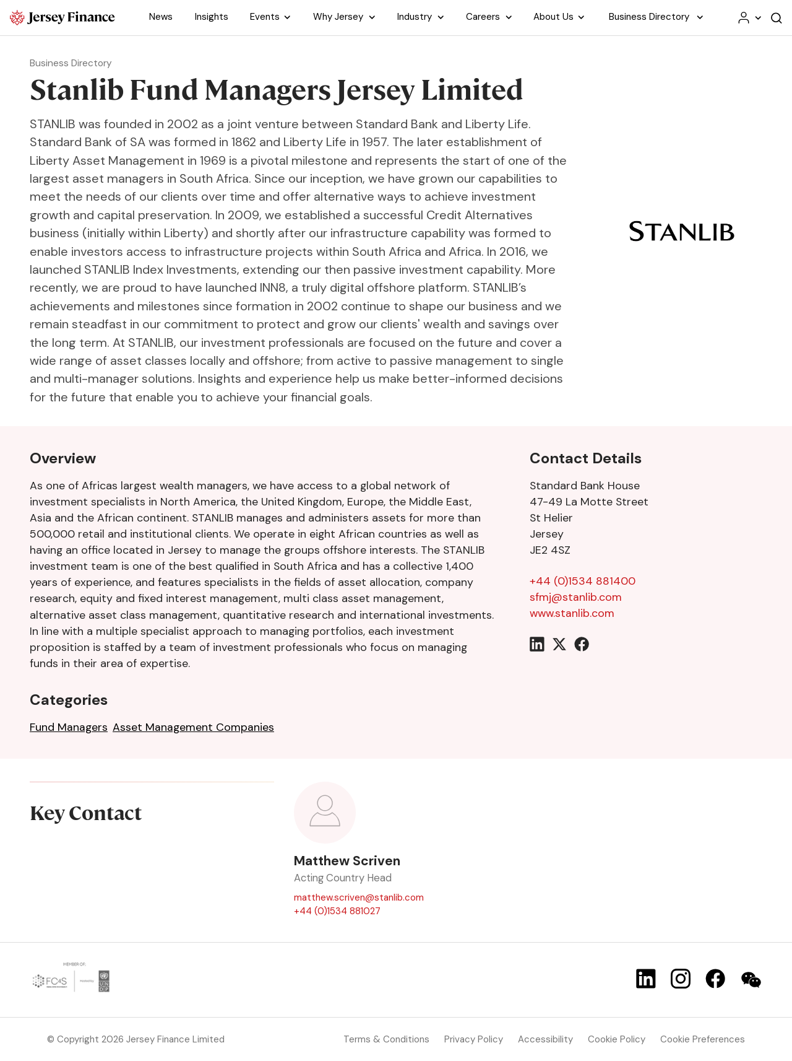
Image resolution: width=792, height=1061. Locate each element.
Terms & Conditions (386, 1039)
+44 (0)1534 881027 (337, 912)
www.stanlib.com (572, 613)
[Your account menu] (748, 17)
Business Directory (74, 62)
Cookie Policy (616, 1039)
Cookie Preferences (702, 1039)
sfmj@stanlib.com (576, 597)
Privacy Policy (473, 1039)
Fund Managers (69, 727)
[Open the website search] (776, 17)
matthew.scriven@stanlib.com (359, 897)
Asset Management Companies (193, 727)
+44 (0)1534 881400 (582, 581)
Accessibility (545, 1039)
